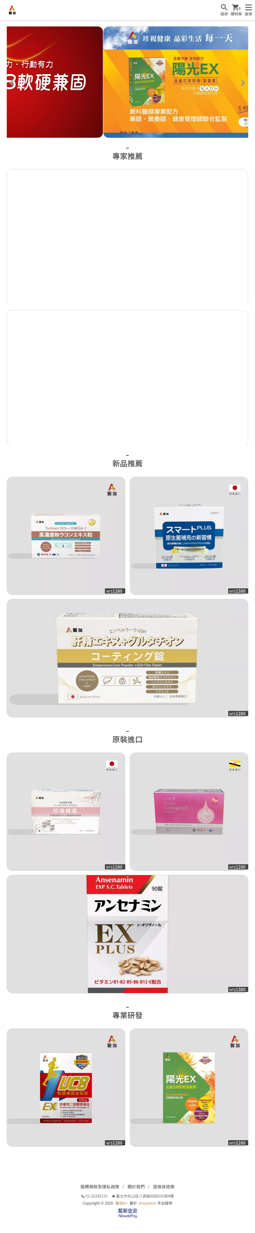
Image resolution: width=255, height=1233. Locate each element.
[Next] (243, 82)
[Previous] (12, 82)
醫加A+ (121, 1203)
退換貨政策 (164, 1186)
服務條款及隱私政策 (99, 1186)
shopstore (147, 1203)
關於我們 (136, 1186)
